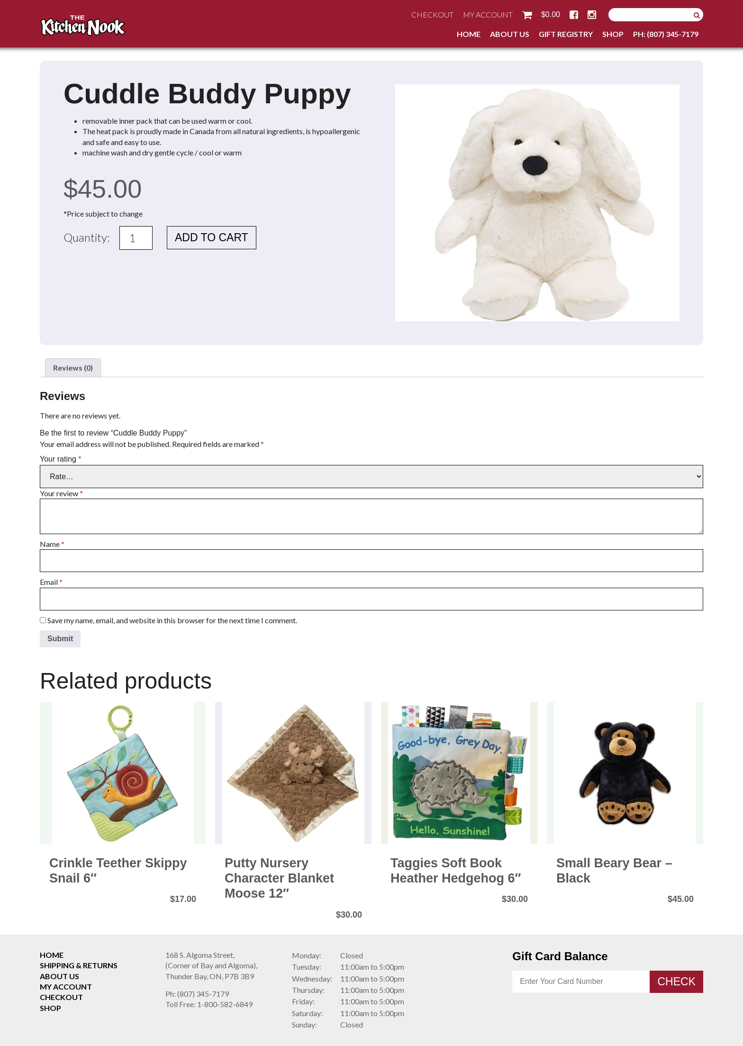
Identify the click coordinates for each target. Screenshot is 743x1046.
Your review (61, 493)
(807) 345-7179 (197, 993)
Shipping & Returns (79, 965)
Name (52, 543)
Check (676, 981)
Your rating (60, 459)
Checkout (432, 14)
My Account (488, 14)
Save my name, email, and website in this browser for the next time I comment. (172, 620)
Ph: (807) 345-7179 (665, 33)
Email (51, 581)
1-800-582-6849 (209, 1004)
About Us (509, 33)
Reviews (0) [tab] (73, 367)
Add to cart (211, 237)
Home (468, 33)
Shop (613, 33)
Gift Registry (566, 33)
